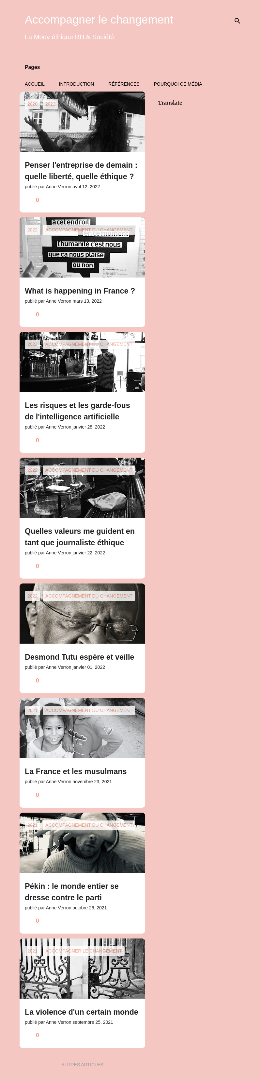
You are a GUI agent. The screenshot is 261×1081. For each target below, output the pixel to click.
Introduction (76, 84)
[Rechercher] (237, 21)
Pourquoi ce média (178, 84)
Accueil (35, 84)
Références (124, 84)
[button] (136, 200)
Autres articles (82, 1064)
